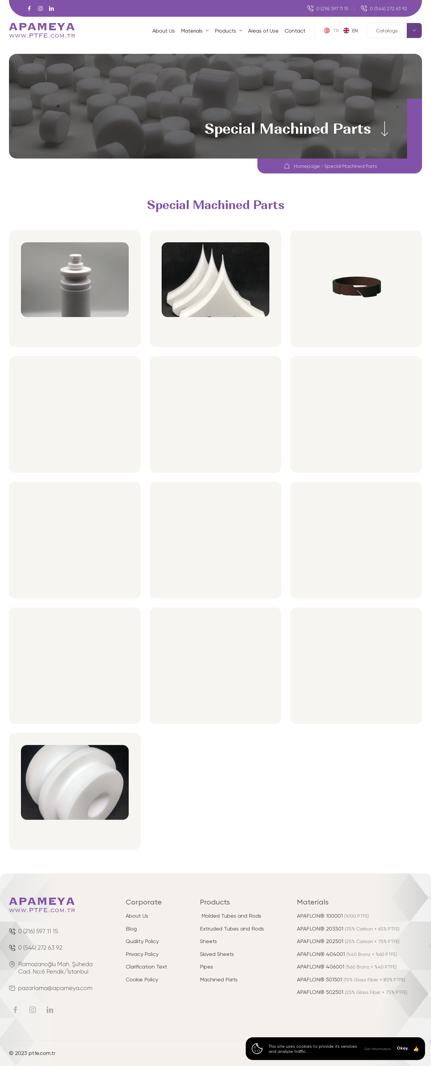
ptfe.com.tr (42, 1053)
